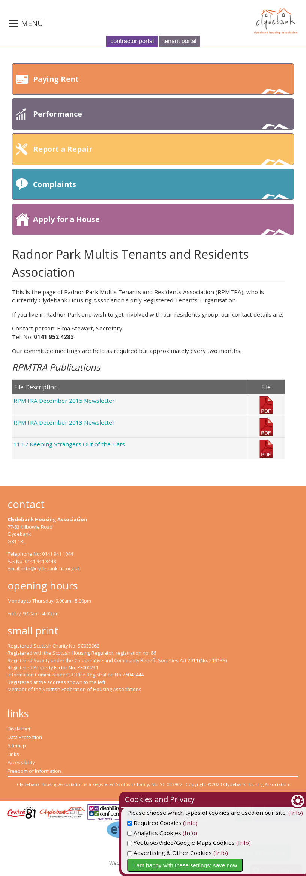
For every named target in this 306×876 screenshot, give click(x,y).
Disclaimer (19, 728)
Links (13, 754)
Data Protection (25, 737)
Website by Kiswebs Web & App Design (153, 863)
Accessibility (21, 762)
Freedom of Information (34, 771)
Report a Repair (161, 154)
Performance (161, 119)
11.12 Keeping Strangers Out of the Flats (69, 444)
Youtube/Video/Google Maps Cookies (215, 842)
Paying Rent (161, 84)
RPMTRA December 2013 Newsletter (64, 422)
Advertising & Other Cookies (204, 852)
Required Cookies (189, 822)
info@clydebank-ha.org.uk (50, 568)
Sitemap (17, 745)
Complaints (161, 189)
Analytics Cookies (189, 833)
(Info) (225, 822)
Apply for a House (161, 224)
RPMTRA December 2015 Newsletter (64, 400)
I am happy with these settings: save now (220, 865)
